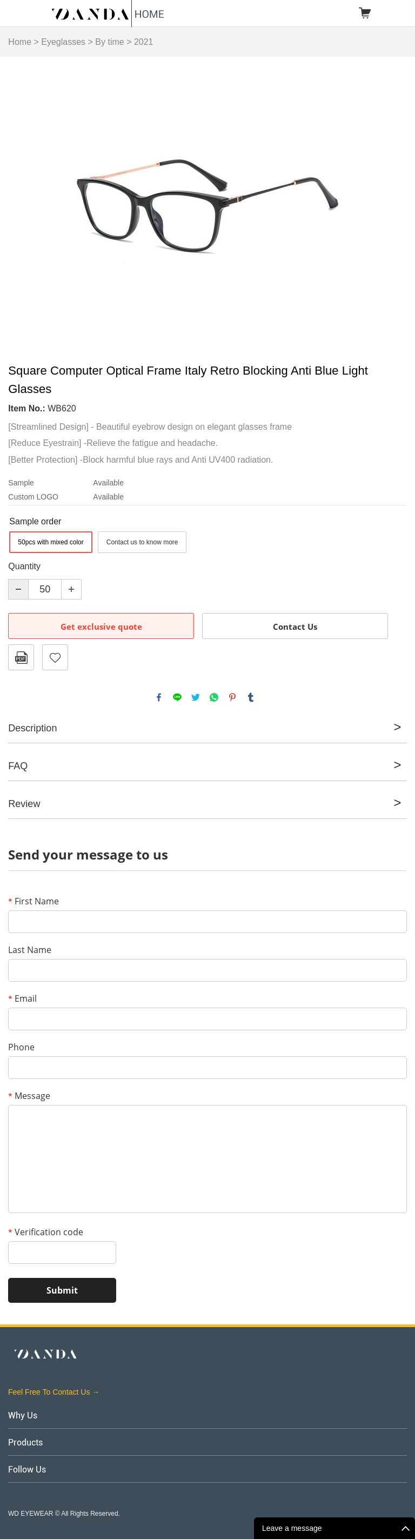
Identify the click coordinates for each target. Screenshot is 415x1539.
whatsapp (214, 697)
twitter (195, 697)
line (177, 697)
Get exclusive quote (101, 626)
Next (392, 205)
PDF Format (21, 657)
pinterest (232, 697)
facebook (158, 697)
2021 (143, 41)
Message (29, 1096)
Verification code (45, 1232)
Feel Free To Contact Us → (53, 1392)
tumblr (250, 697)
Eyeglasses (63, 41)
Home (19, 41)
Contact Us (295, 626)
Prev (22, 205)
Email (22, 998)
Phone (21, 1047)
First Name (33, 901)
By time (109, 41)
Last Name (29, 950)
